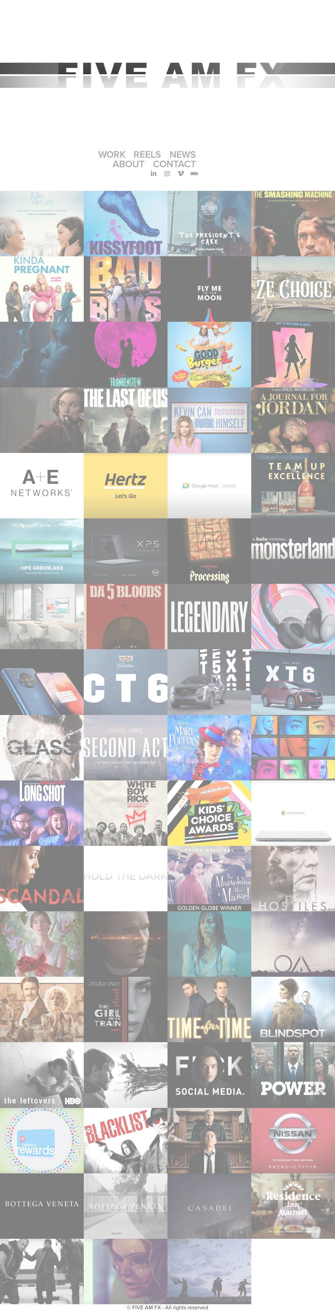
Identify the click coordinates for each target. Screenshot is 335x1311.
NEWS (183, 154)
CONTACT (174, 164)
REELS (147, 154)
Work (111, 154)
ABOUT (128, 164)
